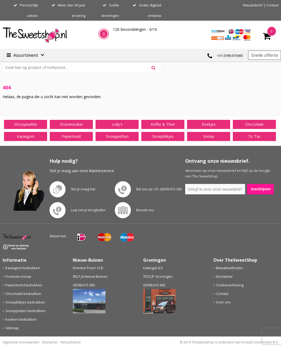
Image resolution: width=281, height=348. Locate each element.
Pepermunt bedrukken (23, 285)
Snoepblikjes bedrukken (25, 302)
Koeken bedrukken (21, 319)
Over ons (223, 302)
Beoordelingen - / (135, 29)
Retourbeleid (71, 342)
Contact (272, 5)
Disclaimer (224, 276)
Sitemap (12, 327)
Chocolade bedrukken (23, 293)
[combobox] (77, 67)
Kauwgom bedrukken (22, 267)
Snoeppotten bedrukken (25, 310)
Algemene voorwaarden (21, 342)
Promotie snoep (18, 276)
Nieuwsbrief (253, 5)
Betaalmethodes (229, 267)
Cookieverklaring (230, 285)
